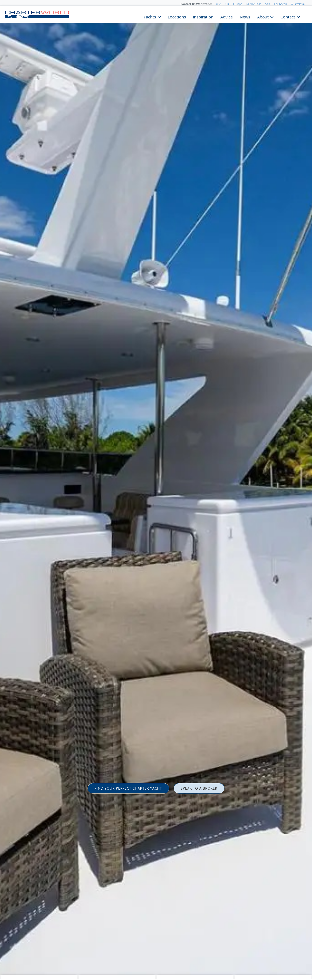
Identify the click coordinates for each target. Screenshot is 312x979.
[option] (156, 489)
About (263, 16)
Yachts (150, 16)
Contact (287, 16)
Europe (237, 4)
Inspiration (203, 16)
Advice (226, 16)
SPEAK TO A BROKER (199, 788)
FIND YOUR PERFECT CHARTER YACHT (128, 788)
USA (218, 4)
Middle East (253, 4)
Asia (267, 4)
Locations (177, 16)
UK (227, 4)
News (245, 16)
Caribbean (280, 4)
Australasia (298, 4)
